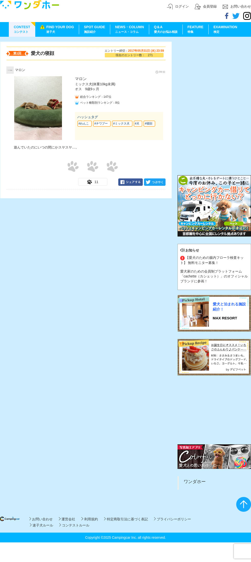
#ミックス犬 (121, 123)
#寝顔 (148, 123)
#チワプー (101, 123)
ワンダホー (195, 481)
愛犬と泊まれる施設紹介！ (229, 306)
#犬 (137, 123)
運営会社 (67, 519)
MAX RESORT (225, 318)
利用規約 (89, 519)
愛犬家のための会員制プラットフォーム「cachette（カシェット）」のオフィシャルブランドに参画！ (214, 276)
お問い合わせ (41, 519)
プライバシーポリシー (172, 519)
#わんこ (84, 123)
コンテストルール (74, 525)
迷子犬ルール (41, 525)
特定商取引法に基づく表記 (126, 519)
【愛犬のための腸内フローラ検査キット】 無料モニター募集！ (212, 260)
